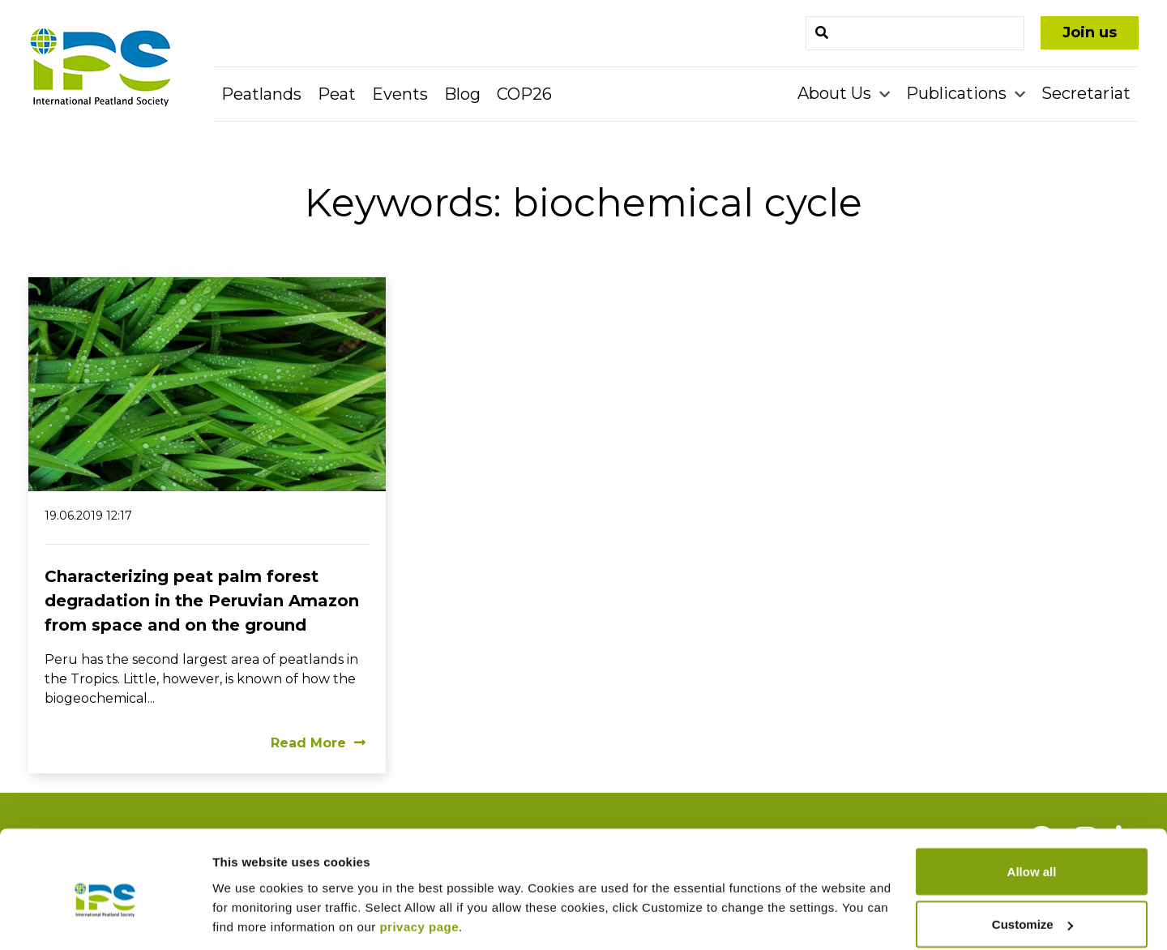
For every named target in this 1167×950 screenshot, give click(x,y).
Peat (337, 94)
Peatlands (261, 94)
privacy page (419, 855)
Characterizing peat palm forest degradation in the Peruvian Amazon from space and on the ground (202, 601)
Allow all (1032, 800)
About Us (836, 93)
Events (400, 94)
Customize (1032, 854)
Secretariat (1086, 93)
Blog (462, 94)
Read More (318, 743)
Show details (250, 900)
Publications (958, 93)
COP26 (524, 94)
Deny (1032, 907)
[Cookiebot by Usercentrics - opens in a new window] (105, 918)
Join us (1089, 32)
